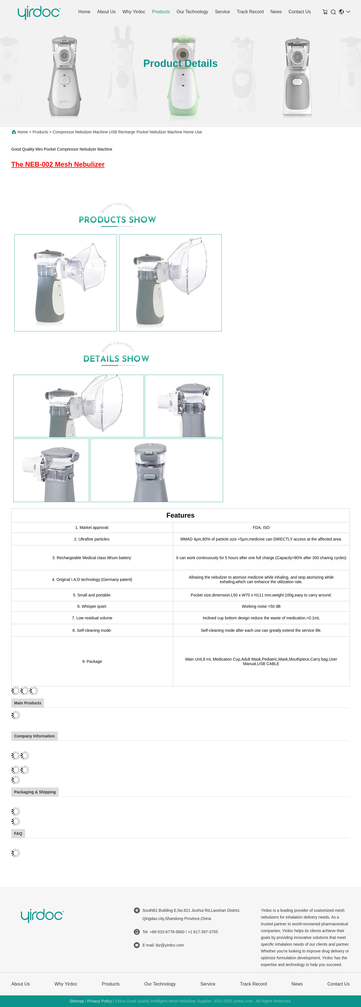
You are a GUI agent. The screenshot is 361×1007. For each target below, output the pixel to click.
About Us (106, 11)
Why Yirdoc (133, 11)
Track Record (250, 11)
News (276, 11)
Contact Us (300, 11)
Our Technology (192, 11)
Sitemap (76, 1001)
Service (222, 11)
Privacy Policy (99, 1001)
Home (84, 11)
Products (161, 11)
